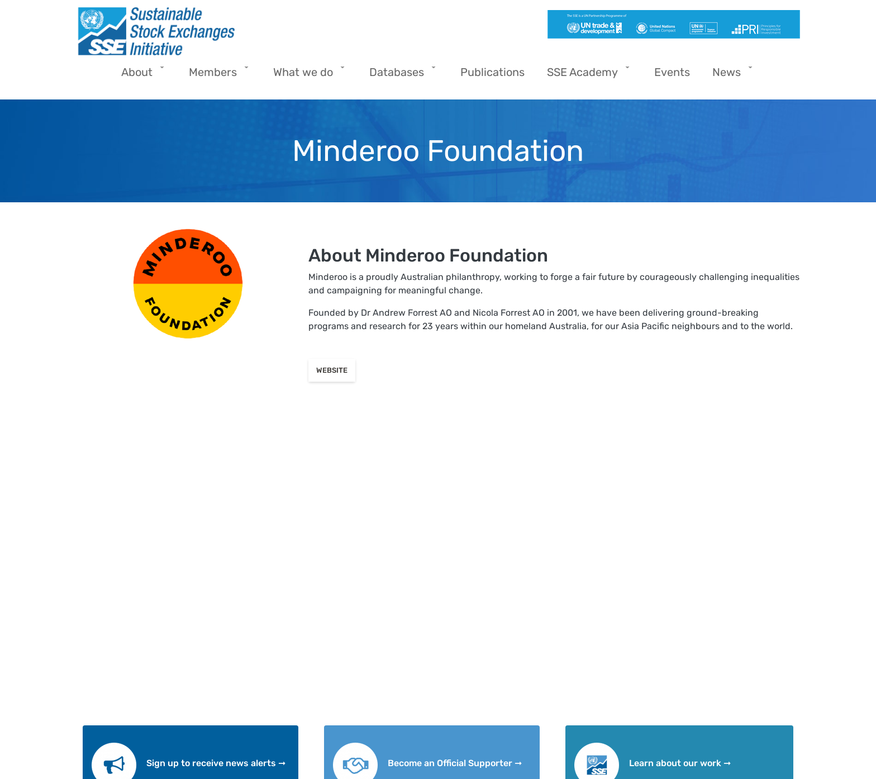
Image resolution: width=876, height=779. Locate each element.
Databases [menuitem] (399, 75)
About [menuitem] (139, 75)
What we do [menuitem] (306, 75)
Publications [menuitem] (492, 72)
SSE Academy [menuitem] (585, 75)
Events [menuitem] (672, 72)
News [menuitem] (729, 75)
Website (331, 370)
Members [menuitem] (216, 75)
